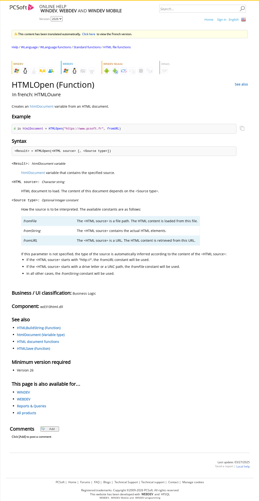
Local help (243, 467)
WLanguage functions (55, 47)
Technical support (152, 482)
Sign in (221, 19)
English (234, 19)
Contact (173, 482)
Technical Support (126, 482)
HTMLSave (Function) (33, 349)
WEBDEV (23, 399)
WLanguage (29, 47)
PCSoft (60, 482)
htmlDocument (42, 106)
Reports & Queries (31, 406)
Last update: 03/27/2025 (234, 462)
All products (26, 413)
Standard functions (87, 47)
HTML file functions (117, 47)
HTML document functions (38, 342)
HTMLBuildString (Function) (38, 328)
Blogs (107, 482)
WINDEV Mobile (120, 497)
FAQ (97, 482)
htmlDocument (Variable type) (41, 335)
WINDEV (23, 392)
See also (241, 84)
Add (48, 429)
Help (15, 47)
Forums (85, 482)
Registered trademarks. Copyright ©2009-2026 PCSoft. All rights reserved (130, 490)
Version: (45, 19)
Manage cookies (193, 482)
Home (208, 19)
